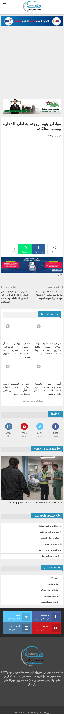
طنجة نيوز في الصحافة (49, 590)
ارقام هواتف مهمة (53, 544)
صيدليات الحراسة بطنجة (50, 532)
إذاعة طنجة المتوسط (50, 556)
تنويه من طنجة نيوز (51, 596)
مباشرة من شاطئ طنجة (50, 550)
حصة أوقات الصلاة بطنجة (50, 526)
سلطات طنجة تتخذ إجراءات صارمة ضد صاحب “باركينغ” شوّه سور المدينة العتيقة (49, 295)
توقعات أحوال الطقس (50, 538)
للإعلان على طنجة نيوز (50, 602)
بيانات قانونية (53, 584)
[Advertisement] (32, 65)
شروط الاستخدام (52, 578)
